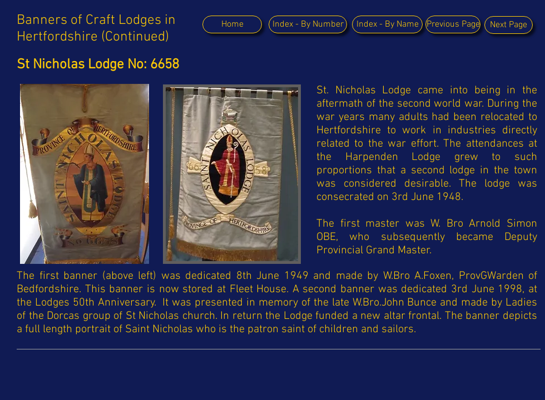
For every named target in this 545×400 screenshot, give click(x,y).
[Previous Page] (452, 24)
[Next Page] (508, 25)
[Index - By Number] (308, 24)
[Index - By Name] (387, 24)
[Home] (232, 24)
